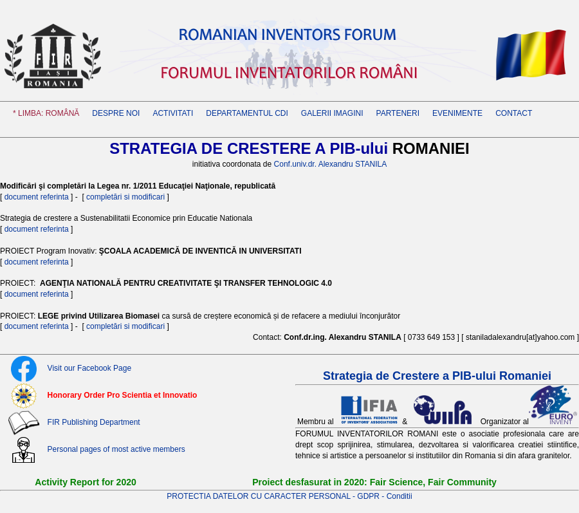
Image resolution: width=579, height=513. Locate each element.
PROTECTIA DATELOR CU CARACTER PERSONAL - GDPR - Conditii (289, 496)
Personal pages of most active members (116, 449)
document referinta (37, 196)
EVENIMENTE (457, 113)
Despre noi (116, 113)
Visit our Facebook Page (90, 368)
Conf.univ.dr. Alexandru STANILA (330, 164)
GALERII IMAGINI (332, 113)
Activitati (172, 113)
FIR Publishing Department (94, 422)
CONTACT (513, 113)
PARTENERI (398, 113)
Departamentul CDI (247, 113)
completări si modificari (126, 196)
